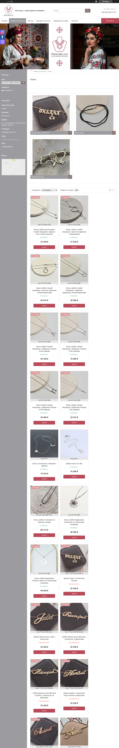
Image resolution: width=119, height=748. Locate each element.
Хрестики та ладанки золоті (71, 695)
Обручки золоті (66, 688)
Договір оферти (8, 695)
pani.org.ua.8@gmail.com (10, 139)
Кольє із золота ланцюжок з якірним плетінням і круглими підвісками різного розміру (73, 635)
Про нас (30, 21)
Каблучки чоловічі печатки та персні (101, 695)
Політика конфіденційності (72, 704)
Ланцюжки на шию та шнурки (99, 692)
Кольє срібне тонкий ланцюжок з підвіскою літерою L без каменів (73, 346)
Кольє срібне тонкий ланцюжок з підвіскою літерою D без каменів (102, 289)
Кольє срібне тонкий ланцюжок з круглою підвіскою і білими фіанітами (102, 231)
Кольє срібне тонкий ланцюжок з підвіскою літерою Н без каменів (44, 346)
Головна (4, 21)
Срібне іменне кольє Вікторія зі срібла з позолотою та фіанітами (72, 519)
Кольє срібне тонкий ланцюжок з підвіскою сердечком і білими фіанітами (44, 289)
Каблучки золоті (67, 690)
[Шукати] (87, 11)
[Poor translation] (7, 716)
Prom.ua (69, 702)
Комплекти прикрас (96, 690)
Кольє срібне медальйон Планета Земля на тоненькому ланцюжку (44, 462)
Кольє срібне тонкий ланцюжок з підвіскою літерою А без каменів (73, 289)
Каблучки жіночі (95, 688)
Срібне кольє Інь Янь (43, 402)
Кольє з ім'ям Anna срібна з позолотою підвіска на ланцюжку (73, 577)
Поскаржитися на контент (55, 704)
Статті (36, 690)
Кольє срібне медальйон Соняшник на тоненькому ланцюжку (102, 404)
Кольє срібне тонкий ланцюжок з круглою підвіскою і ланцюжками (73, 231)
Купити (43, 246)
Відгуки (36, 688)
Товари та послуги (17, 21)
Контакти (75, 21)
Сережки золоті (67, 692)
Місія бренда (38, 692)
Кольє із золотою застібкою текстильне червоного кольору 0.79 (102, 635)
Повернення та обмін (60, 21)
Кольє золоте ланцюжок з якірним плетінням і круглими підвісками (44, 635)
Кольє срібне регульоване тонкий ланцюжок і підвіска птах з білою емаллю (44, 231)
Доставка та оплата (43, 21)
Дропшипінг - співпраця (41, 695)
